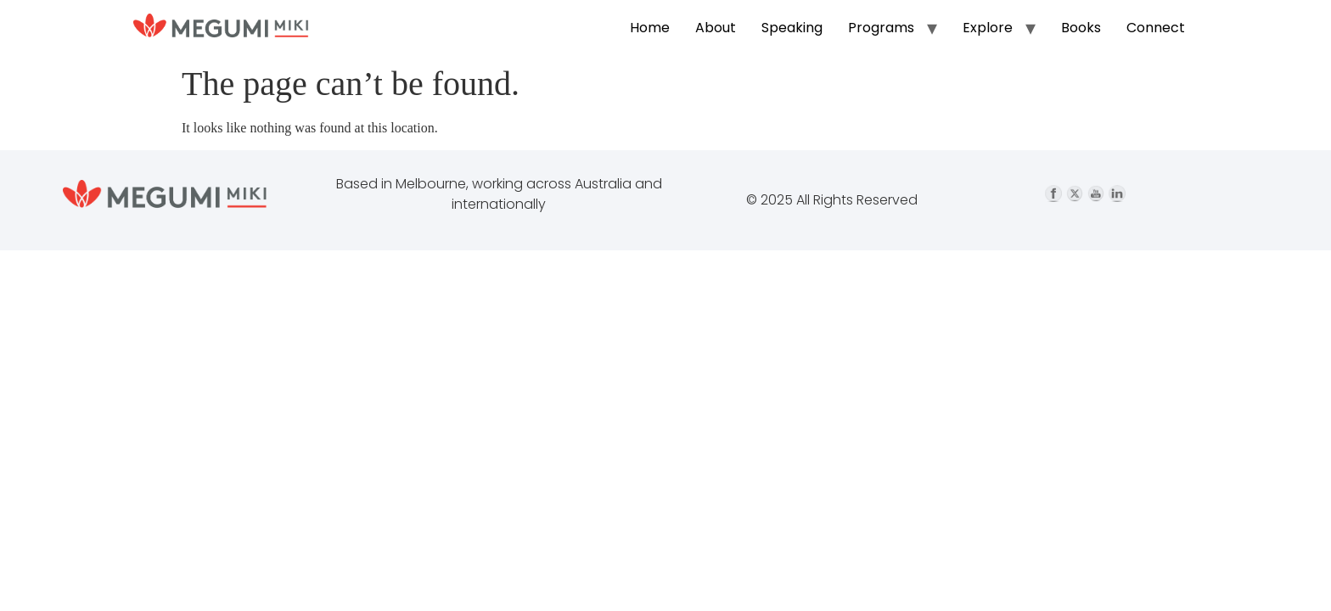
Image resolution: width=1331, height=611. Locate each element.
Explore (988, 27)
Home (650, 27)
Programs (881, 27)
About (715, 27)
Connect (1155, 27)
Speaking (792, 27)
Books (1081, 27)
